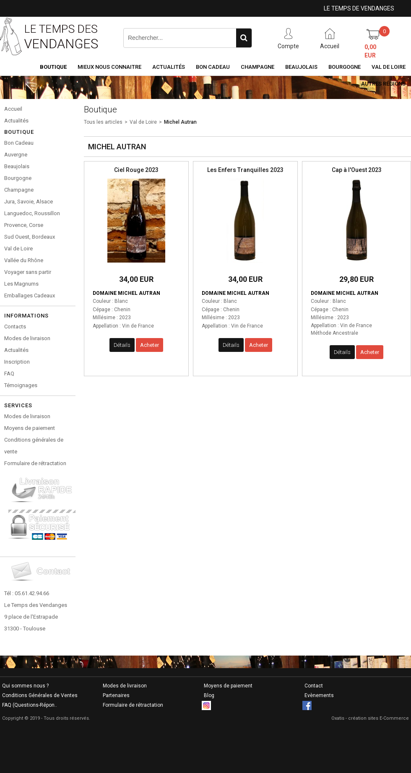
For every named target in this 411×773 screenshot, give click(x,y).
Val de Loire (389, 67)
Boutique (53, 67)
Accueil (13, 109)
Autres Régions (383, 84)
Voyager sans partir (27, 272)
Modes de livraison (27, 338)
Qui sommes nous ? (25, 686)
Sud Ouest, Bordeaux (29, 237)
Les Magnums (21, 284)
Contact (313, 686)
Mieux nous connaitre (109, 67)
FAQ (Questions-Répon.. (29, 705)
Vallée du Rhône (23, 260)
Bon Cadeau (213, 67)
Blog (209, 695)
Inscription (17, 362)
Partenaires (116, 695)
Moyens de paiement (29, 428)
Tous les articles (103, 122)
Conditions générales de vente (33, 446)
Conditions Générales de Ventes (40, 695)
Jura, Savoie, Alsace (28, 201)
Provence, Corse (23, 225)
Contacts (15, 326)
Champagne (257, 67)
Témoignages (20, 385)
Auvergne (15, 154)
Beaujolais (301, 67)
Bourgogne (344, 67)
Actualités (168, 67)
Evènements (319, 695)
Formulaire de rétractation (35, 463)
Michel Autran (180, 122)
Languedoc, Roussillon (32, 213)
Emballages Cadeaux (29, 295)
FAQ (9, 373)
